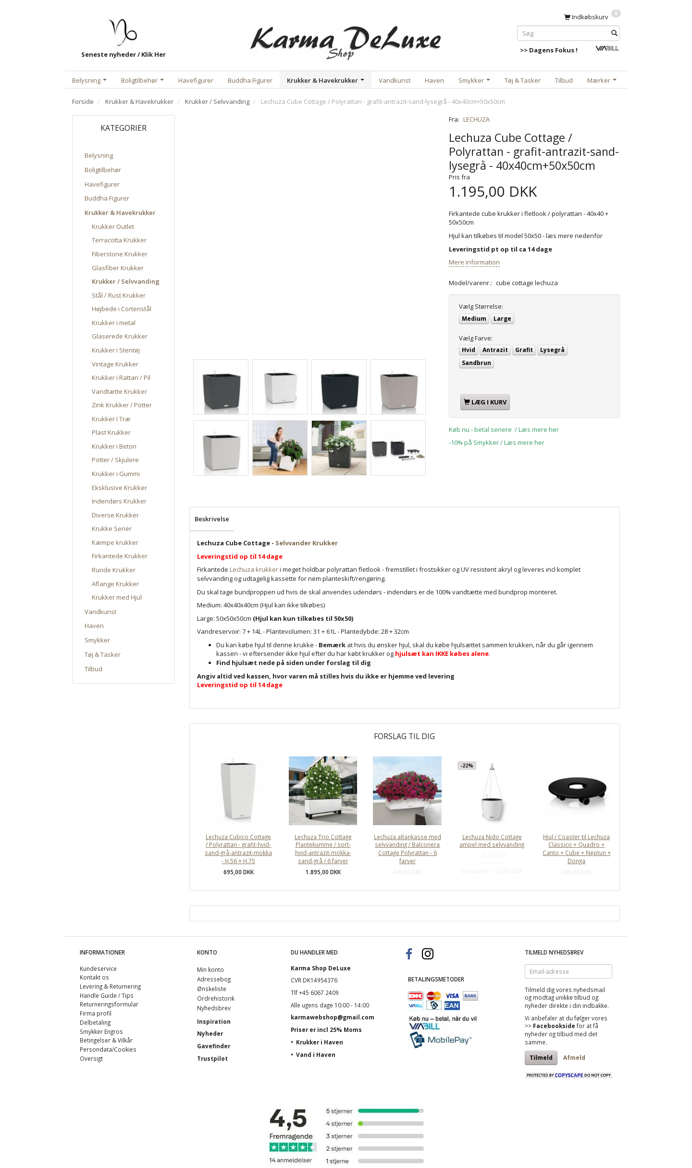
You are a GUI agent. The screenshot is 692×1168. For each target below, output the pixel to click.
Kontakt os (94, 977)
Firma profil (95, 1013)
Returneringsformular (109, 1004)
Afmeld (574, 1058)
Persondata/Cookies (108, 1049)
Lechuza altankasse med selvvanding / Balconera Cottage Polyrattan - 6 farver (407, 849)
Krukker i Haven (319, 1042)
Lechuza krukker (254, 569)
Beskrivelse (212, 519)
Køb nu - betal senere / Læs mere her (504, 429)
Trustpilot (212, 1058)
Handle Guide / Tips (107, 995)
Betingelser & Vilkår (106, 1040)
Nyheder (210, 1033)
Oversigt (91, 1058)
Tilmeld (541, 1058)
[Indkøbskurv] (592, 16)
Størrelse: (481, 306)
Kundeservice (98, 968)
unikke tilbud (573, 997)
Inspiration (214, 1021)
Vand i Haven (315, 1054)
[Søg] (614, 33)
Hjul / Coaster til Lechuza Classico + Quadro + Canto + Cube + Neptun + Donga (577, 849)
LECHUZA (476, 119)
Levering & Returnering (110, 986)
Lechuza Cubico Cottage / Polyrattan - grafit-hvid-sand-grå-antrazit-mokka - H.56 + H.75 (238, 849)
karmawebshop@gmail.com (332, 1017)
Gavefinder (213, 1046)
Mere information (474, 262)
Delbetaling (95, 1022)
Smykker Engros (101, 1031)
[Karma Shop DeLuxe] (346, 38)
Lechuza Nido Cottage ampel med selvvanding (491, 841)
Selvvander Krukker (306, 543)
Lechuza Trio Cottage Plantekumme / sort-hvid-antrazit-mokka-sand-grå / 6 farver (323, 849)
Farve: (476, 338)
